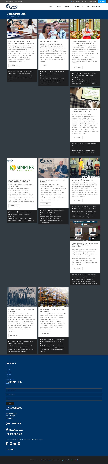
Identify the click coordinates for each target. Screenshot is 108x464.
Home (8, 17)
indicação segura (85, 283)
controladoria (81, 281)
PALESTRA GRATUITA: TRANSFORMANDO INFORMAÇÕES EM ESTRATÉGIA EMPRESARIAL (85, 244)
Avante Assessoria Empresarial (25, 71)
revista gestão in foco (90, 217)
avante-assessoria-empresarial (87, 150)
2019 (11, 74)
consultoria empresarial (89, 82)
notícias (23, 220)
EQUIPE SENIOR (55, 218)
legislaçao (59, 82)
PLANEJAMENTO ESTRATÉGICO (89, 83)
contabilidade (17, 220)
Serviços (9, 374)
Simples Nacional (29, 220)
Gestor (54, 82)
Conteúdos (56, 74)
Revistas (95, 209)
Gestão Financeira (44, 222)
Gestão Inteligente (53, 349)
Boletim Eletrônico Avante (20, 78)
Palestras (86, 277)
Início (8, 369)
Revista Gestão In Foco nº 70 (82, 180)
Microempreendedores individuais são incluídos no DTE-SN (84, 111)
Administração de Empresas (16, 76)
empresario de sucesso (19, 348)
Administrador (76, 150)
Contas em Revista (17, 74)
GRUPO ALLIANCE (76, 217)
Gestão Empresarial (76, 83)
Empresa (9, 372)
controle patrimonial (51, 348)
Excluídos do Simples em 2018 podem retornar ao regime (19, 181)
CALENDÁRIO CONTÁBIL (77, 82)
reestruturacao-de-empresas (18, 351)
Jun (23, 74)
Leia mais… (13, 65)
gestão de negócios (89, 152)
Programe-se (27, 74)
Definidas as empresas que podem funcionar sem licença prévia (84, 42)
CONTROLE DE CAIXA (89, 281)
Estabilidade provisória (49, 42)
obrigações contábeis (77, 154)
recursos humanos (44, 84)
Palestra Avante (93, 283)
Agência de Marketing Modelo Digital (70, 460)
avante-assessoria (91, 80)
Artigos (46, 212)
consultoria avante (50, 346)
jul (89, 209)
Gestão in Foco (85, 209)
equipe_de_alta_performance (47, 220)
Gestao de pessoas (48, 82)
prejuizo (83, 217)
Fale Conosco (10, 379)
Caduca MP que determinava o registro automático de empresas (21, 42)
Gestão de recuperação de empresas (85, 215)
